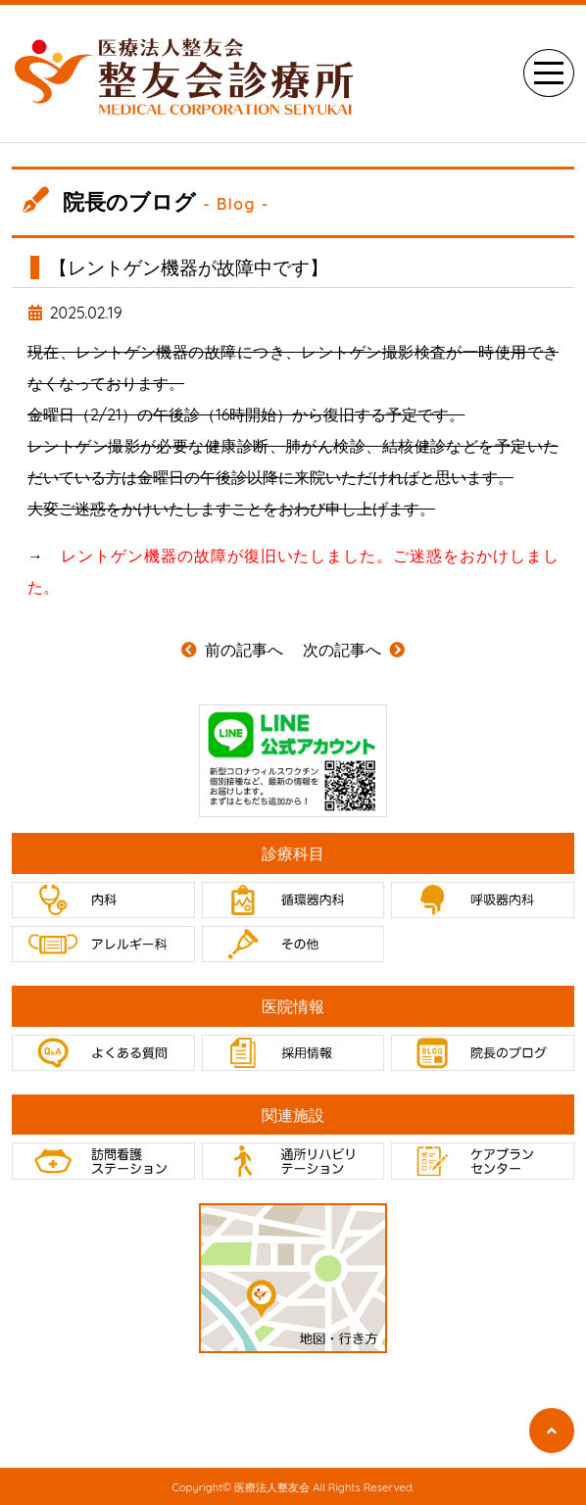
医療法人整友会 (272, 1488)
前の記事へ (232, 649)
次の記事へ (354, 649)
